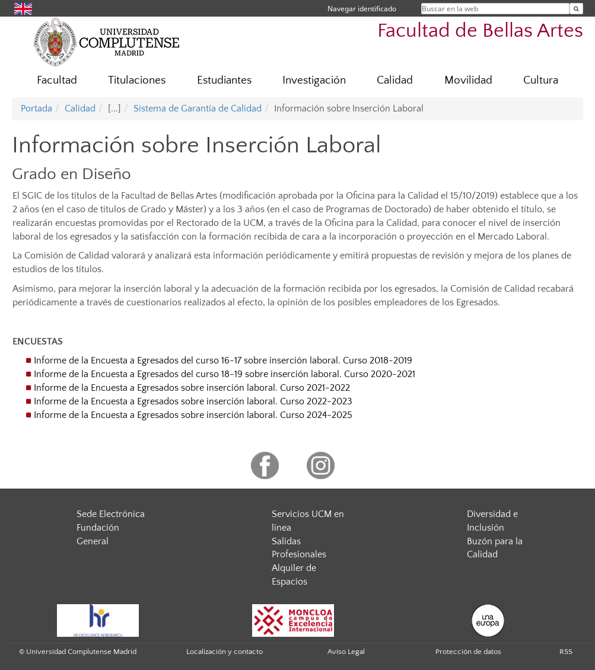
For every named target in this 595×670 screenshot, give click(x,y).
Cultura (540, 80)
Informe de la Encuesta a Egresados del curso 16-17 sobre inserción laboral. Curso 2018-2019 (223, 360)
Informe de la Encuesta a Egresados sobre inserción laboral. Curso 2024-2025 (193, 415)
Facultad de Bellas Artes (480, 31)
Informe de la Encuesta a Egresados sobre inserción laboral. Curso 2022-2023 (193, 401)
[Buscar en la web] (576, 8)
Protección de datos (468, 651)
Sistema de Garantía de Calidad (197, 108)
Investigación (314, 80)
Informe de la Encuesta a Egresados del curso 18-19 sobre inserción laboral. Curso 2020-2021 (224, 374)
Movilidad (468, 80)
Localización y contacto (224, 651)
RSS (565, 651)
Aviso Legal (346, 651)
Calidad (395, 80)
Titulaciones (137, 80)
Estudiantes (224, 80)
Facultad (57, 80)
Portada (36, 108)
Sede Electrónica (111, 514)
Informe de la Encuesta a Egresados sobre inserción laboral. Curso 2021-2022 (192, 387)
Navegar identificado (361, 9)
